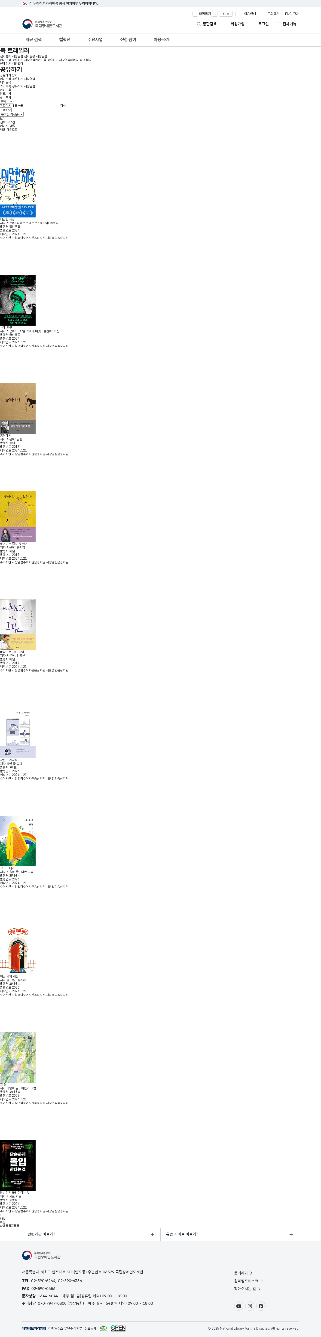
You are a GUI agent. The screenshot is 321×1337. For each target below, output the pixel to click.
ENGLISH (292, 14)
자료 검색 (34, 39)
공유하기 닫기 (9, 75)
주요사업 (95, 39)
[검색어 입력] (29, 105)
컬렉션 (64, 39)
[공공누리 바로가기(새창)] (117, 1328)
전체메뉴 (290, 24)
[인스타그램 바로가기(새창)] (249, 1306)
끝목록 (15, 1226)
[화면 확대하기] (195, 14)
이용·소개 (162, 39)
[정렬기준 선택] (12, 114)
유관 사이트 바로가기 (183, 1234)
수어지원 (17, 238)
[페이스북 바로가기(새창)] (261, 1306)
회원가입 (238, 24)
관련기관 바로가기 (42, 1234)
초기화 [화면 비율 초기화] (226, 14)
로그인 (263, 24)
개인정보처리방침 (34, 1328)
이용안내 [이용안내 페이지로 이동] (250, 14)
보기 (3, 118)
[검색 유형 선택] (6, 101)
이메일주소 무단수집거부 (65, 1328)
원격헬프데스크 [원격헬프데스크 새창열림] (246, 1281)
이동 (3, 1222)
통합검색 (210, 24)
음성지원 (51, 238)
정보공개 (91, 1328)
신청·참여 (128, 39)
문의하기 (241, 1273)
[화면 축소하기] (214, 14)
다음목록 (5, 1226)
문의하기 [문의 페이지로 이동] (273, 14)
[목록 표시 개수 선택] (6, 109)
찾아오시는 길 (245, 1288)
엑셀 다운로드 (9, 129)
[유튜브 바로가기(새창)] (238, 1306)
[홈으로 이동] (43, 24)
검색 (63, 105)
